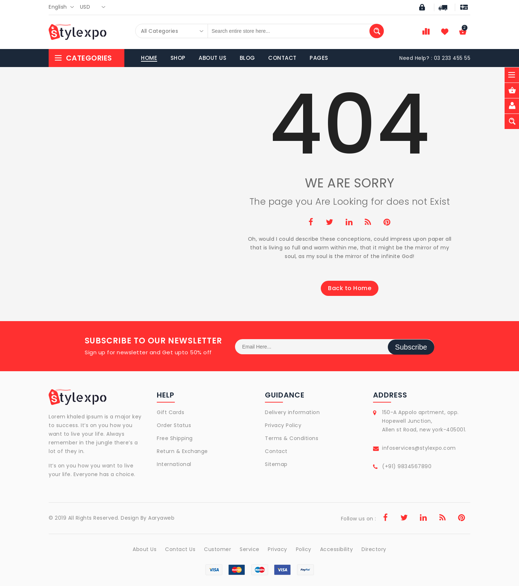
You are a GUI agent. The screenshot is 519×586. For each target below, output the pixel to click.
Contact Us (180, 549)
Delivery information (292, 412)
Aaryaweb (161, 517)
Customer (217, 549)
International (174, 464)
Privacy (278, 549)
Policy (304, 549)
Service (250, 549)
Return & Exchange (182, 451)
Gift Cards (170, 412)
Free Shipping (175, 438)
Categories (83, 58)
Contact (276, 451)
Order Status (174, 425)
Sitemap (276, 464)
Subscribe (411, 347)
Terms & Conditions (291, 438)
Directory (374, 549)
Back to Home (349, 288)
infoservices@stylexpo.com (419, 448)
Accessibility (337, 549)
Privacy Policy (283, 425)
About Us (144, 549)
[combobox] (63, 7)
